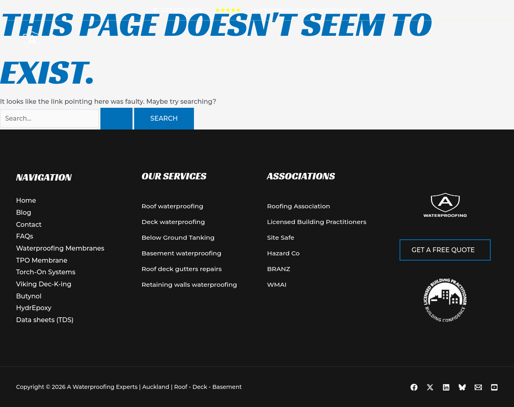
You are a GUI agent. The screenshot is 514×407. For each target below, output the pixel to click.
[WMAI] (277, 287)
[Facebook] (414, 387)
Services (242, 41)
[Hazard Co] (283, 255)
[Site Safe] (281, 238)
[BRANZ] (279, 271)
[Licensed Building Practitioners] (318, 223)
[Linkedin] (446, 387)
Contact (277, 41)
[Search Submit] (116, 119)
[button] (254, 41)
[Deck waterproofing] (174, 223)
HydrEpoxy (33, 308)
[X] (430, 387)
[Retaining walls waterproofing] (191, 287)
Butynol (28, 296)
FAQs (24, 236)
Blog (304, 41)
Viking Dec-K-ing (43, 284)
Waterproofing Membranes (60, 248)
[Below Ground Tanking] (179, 238)
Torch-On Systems (45, 272)
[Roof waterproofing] (173, 207)
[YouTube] (494, 387)
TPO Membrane (41, 260)
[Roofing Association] (299, 207)
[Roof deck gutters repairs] (183, 271)
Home (211, 41)
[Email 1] (478, 387)
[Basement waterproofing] (183, 255)
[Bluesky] (462, 387)
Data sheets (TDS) (45, 320)
